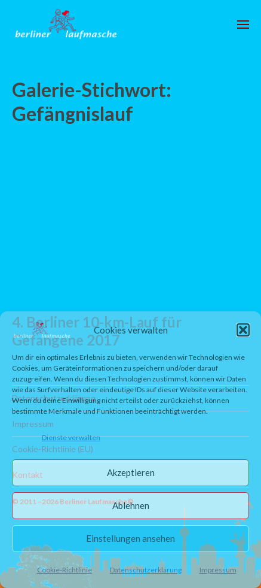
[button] (243, 330)
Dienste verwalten (71, 437)
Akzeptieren (131, 472)
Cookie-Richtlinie (64, 569)
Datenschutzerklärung (146, 569)
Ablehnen (130, 505)
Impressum (218, 569)
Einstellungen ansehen (130, 538)
